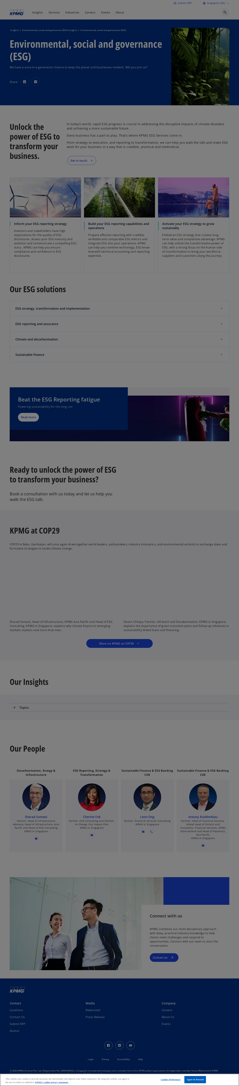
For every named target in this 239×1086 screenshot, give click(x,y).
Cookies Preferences (170, 1079)
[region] (119, 1080)
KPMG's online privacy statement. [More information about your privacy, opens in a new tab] (51, 1082)
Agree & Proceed (195, 1079)
